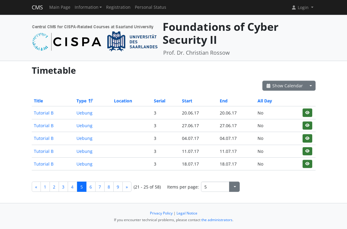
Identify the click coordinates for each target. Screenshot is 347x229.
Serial (159, 101)
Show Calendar (284, 86)
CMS (37, 7)
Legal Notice (187, 213)
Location (123, 101)
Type (84, 101)
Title (38, 101)
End (224, 101)
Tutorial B (44, 113)
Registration (118, 7)
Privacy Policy (161, 213)
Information (87, 7)
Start (187, 101)
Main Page (59, 7)
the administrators (216, 219)
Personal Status (150, 7)
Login (300, 7)
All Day (265, 101)
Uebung (84, 113)
